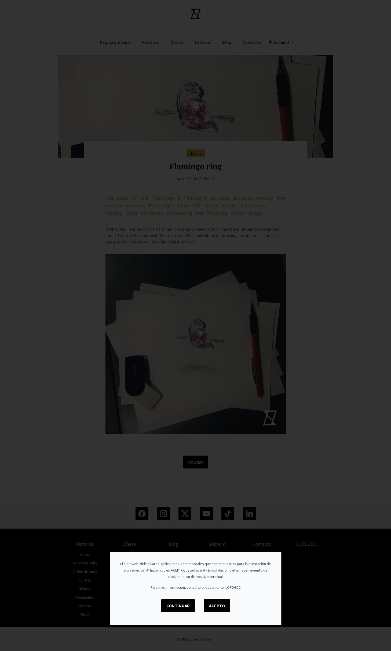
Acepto (217, 605)
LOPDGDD (233, 587)
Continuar (178, 605)
